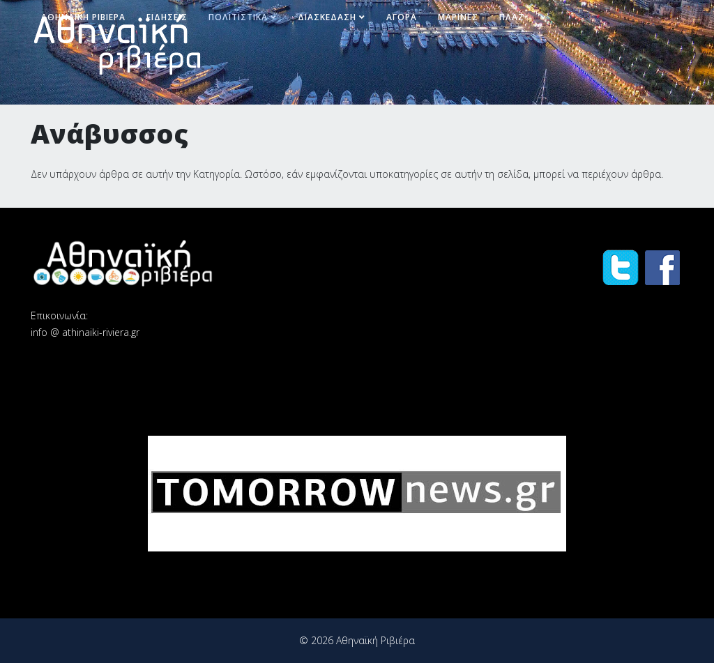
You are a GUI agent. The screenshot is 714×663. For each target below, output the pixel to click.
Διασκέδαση (327, 17)
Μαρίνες (458, 17)
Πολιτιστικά (238, 17)
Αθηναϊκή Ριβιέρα (83, 17)
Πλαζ (511, 17)
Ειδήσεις (167, 17)
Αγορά (401, 17)
